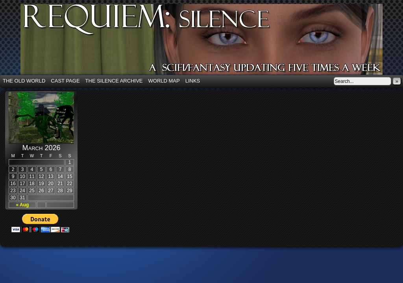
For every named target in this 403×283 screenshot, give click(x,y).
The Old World (24, 81)
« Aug (22, 205)
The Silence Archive (114, 81)
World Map (164, 81)
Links (192, 81)
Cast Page (65, 81)
